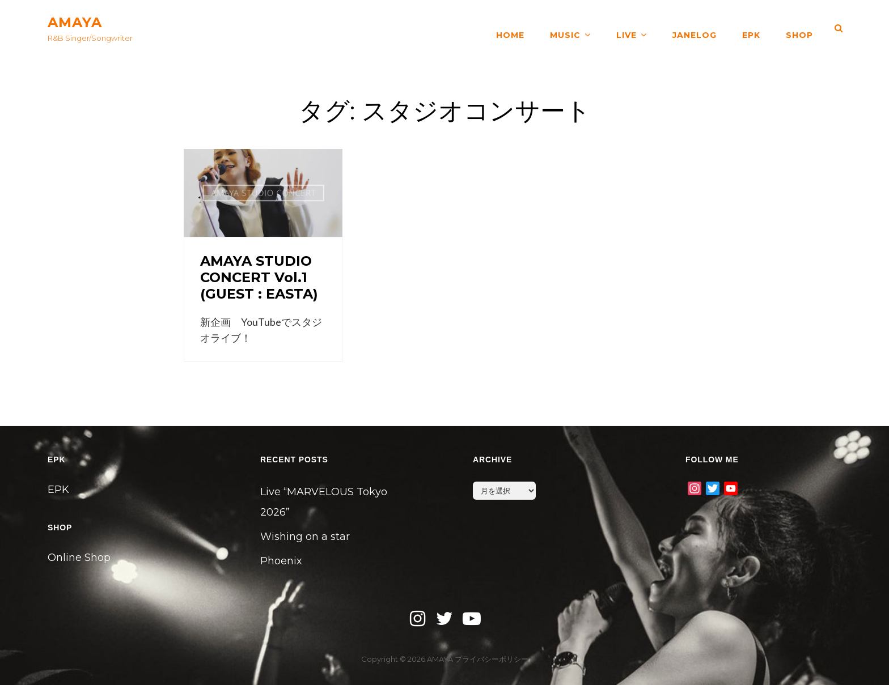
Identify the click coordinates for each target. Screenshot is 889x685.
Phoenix (281, 561)
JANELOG (694, 28)
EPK (751, 28)
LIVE (626, 28)
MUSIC (565, 28)
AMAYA (75, 22)
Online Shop (79, 557)
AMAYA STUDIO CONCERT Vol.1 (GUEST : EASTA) (259, 277)
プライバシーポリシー (491, 658)
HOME (510, 28)
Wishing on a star (305, 536)
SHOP (799, 28)
